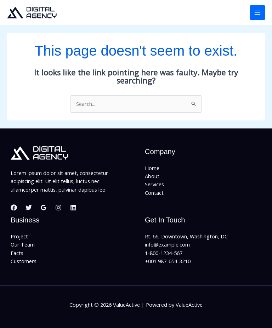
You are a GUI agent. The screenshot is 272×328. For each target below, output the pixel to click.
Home (152, 167)
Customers (23, 261)
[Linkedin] (73, 207)
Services (154, 184)
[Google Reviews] (43, 207)
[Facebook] (14, 207)
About (152, 176)
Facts (17, 252)
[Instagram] (58, 207)
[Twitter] (29, 207)
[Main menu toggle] (257, 12)
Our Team (23, 244)
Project (19, 236)
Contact (154, 192)
